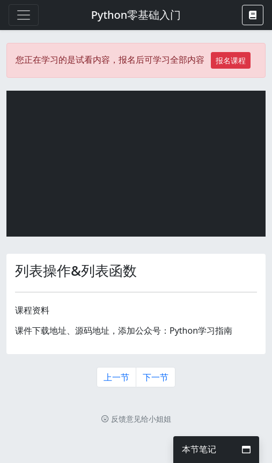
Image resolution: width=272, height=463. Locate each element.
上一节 (116, 377)
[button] (252, 15)
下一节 (155, 377)
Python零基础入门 (136, 15)
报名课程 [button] (231, 60)
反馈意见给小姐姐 (136, 419)
